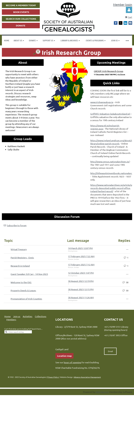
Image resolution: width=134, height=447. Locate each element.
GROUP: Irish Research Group (108, 71)
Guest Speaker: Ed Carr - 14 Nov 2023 (29, 274)
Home (7, 316)
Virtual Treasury (19, 249)
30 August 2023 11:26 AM (81, 297)
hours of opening (72, 362)
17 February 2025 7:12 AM (81, 264)
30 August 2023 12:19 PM (81, 281)
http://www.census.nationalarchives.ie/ (110, 161)
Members (11, 319)
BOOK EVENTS (21, 12)
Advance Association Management (87, 377)
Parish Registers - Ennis (22, 257)
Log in (129, 10)
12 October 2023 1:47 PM (81, 272)
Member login (122, 4)
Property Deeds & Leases (23, 290)
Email (110, 351)
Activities (27, 316)
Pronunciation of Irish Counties (26, 298)
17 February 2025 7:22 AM (81, 256)
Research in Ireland (20, 265)
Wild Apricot (102, 392)
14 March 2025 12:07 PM (80, 248)
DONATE (20, 25)
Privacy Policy (53, 377)
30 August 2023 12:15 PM (81, 289)
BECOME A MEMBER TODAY (21, 5)
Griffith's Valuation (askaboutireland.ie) (110, 113)
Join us (16, 316)
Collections (40, 316)
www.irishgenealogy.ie (101, 102)
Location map (64, 355)
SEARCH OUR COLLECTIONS (21, 18)
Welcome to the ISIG (21, 282)
